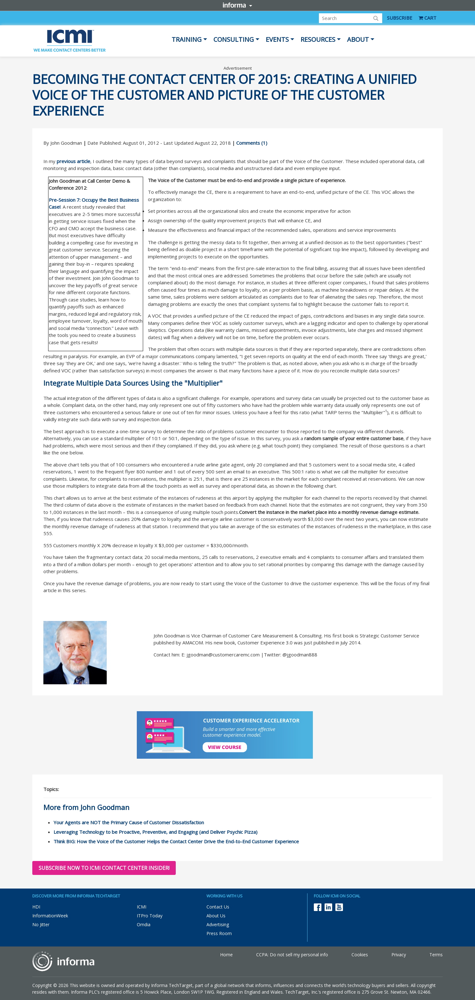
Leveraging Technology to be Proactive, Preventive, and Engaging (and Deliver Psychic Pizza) (155, 832)
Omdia (143, 924)
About (358, 39)
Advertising (217, 924)
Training (187, 39)
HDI (36, 907)
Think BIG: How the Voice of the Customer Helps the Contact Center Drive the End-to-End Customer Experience (176, 841)
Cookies (360, 955)
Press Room (219, 933)
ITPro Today (149, 916)
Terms (436, 955)
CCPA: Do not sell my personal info (292, 955)
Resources (318, 39)
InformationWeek (50, 916)
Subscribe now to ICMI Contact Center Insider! (104, 867)
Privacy (398, 955)
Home (226, 955)
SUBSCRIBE (399, 18)
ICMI (141, 907)
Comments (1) (251, 143)
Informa (237, 5)
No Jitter (40, 924)
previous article (73, 161)
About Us (215, 916)
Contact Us (217, 907)
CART (427, 18)
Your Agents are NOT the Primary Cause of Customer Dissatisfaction (129, 822)
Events (277, 39)
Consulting (233, 39)
